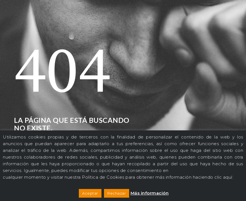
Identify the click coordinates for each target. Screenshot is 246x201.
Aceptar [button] (90, 193)
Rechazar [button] (116, 193)
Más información (150, 193)
